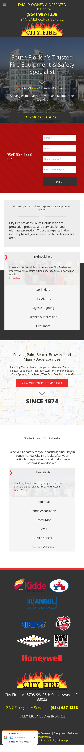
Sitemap (63, 740)
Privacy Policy (48, 740)
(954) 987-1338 (42, 14)
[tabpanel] (42, 273)
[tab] (42, 256)
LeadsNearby (43, 736)
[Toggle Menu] (4, 4)
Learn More (15, 278)
